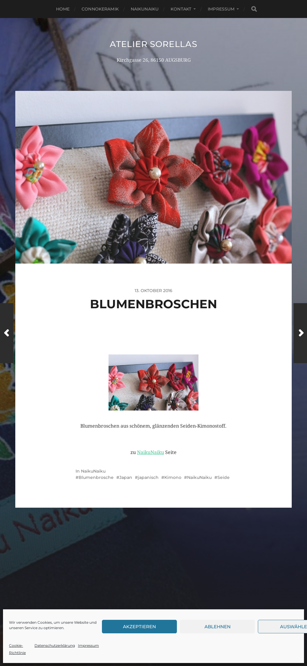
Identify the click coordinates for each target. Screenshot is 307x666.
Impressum (88, 645)
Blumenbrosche (96, 477)
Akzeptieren (139, 626)
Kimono (172, 477)
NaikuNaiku (145, 9)
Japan (125, 477)
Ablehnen (217, 626)
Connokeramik (100, 9)
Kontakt (181, 9)
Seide (223, 477)
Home (63, 9)
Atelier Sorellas (153, 44)
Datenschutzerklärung (54, 645)
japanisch (148, 477)
